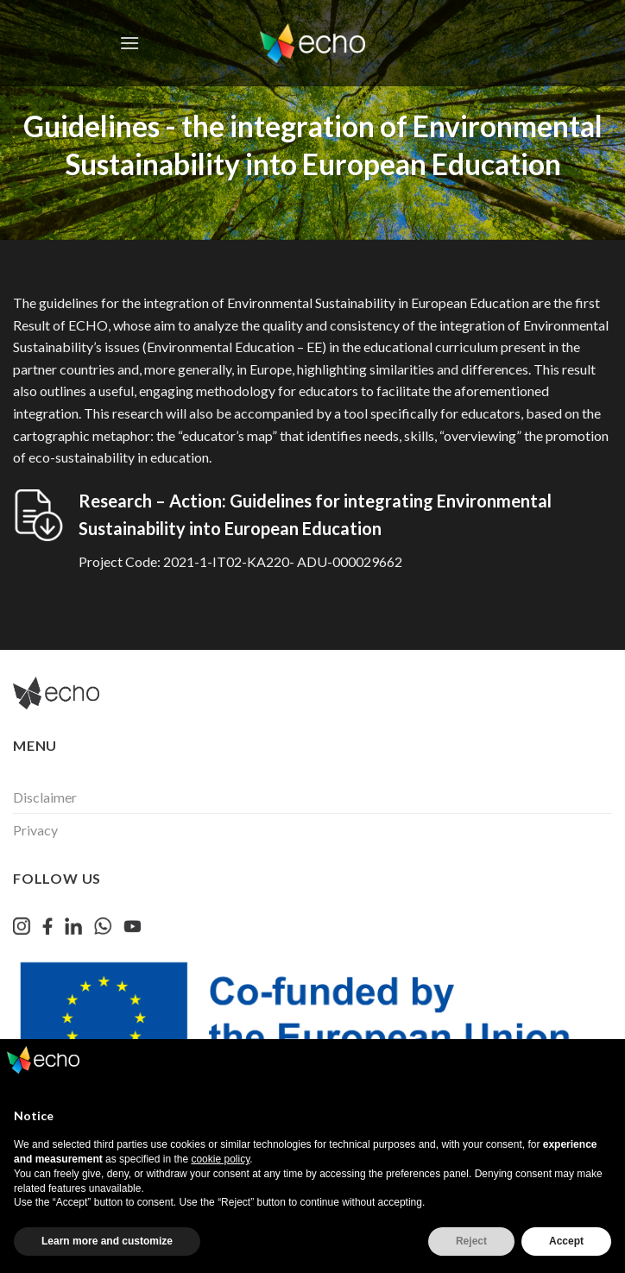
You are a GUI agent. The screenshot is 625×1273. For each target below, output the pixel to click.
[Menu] (129, 43)
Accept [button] (566, 1241)
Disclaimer (45, 797)
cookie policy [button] (220, 1159)
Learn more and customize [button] (107, 1241)
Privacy (35, 830)
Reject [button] (471, 1241)
